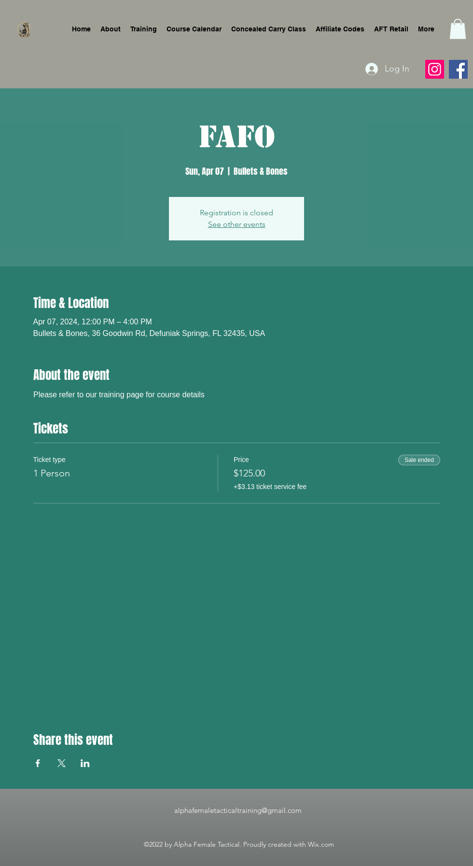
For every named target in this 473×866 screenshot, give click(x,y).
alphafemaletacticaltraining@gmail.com (238, 810)
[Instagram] (434, 69)
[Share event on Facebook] (37, 763)
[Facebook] (458, 69)
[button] (457, 29)
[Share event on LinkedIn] (85, 763)
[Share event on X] (61, 763)
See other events (236, 224)
